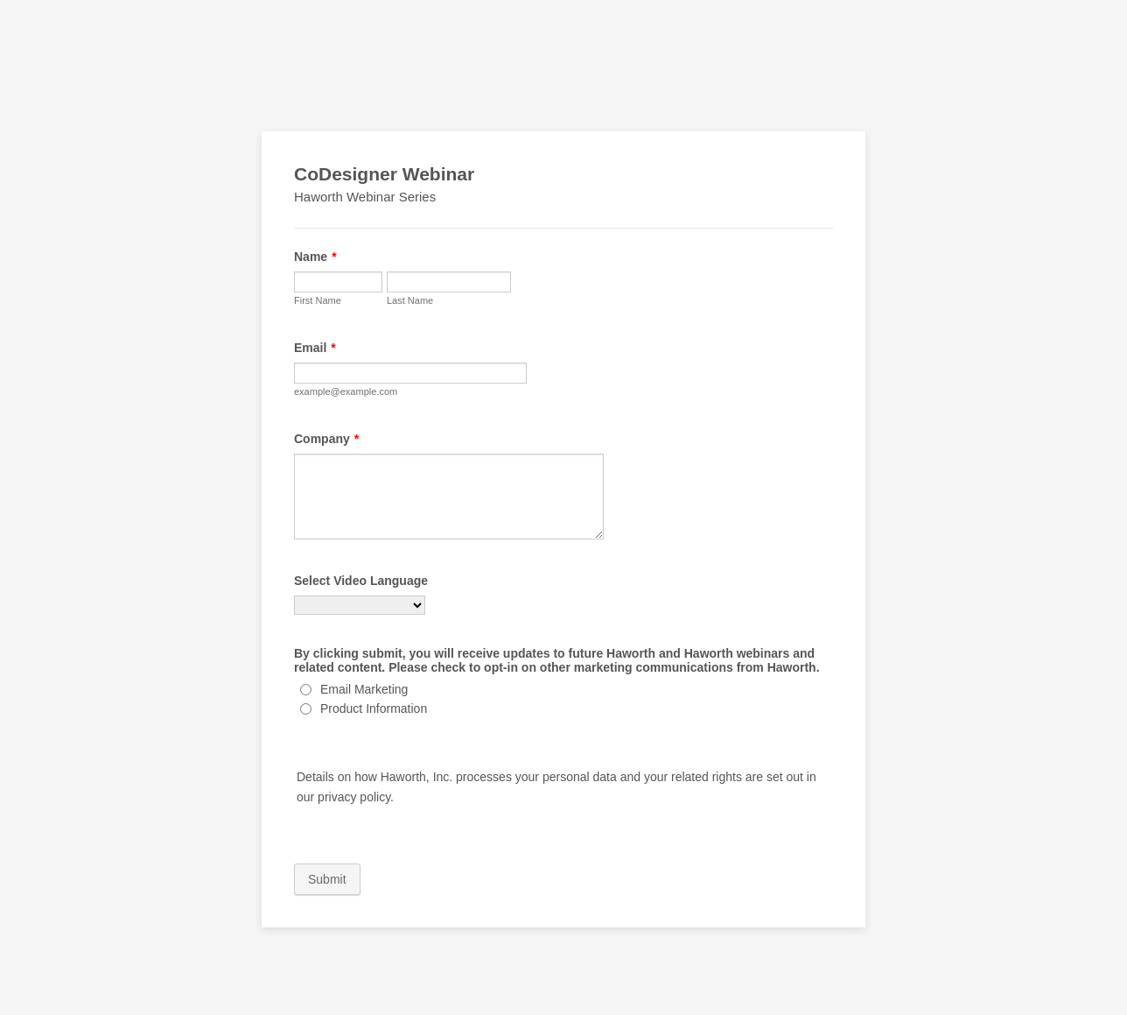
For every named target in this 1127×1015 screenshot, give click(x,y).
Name (315, 257)
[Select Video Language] (359, 605)
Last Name (410, 300)
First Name (317, 300)
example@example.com (345, 391)
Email (315, 348)
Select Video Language (361, 581)
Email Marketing (364, 689)
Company (326, 439)
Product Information (373, 708)
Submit (327, 879)
